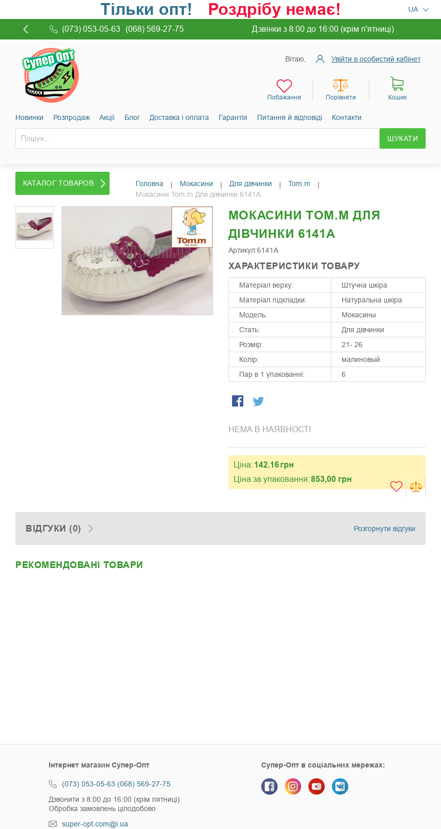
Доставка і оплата (179, 117)
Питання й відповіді (289, 117)
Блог (132, 117)
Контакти (347, 117)
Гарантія (233, 117)
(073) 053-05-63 (88, 784)
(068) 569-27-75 (144, 784)
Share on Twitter (259, 402)
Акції (107, 117)
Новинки (29, 117)
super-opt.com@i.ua (95, 824)
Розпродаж (71, 117)
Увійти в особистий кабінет (376, 59)
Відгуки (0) (53, 528)
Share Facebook (238, 402)
